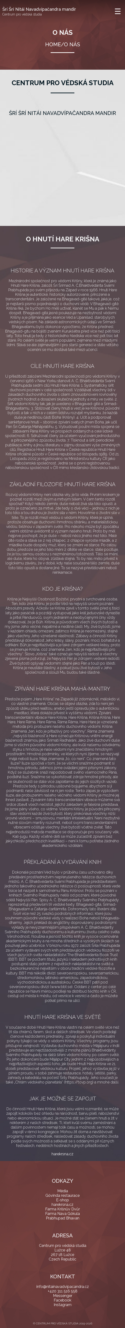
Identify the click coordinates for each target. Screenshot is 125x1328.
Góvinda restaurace (62, 1195)
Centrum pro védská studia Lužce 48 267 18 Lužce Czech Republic (62, 1252)
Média (62, 1191)
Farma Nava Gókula (62, 1213)
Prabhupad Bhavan (62, 1218)
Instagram (63, 1304)
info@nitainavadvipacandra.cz (62, 1286)
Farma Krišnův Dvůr (62, 1209)
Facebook (62, 1300)
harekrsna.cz (62, 1154)
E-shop (62, 1200)
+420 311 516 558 (62, 1291)
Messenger (62, 1295)
